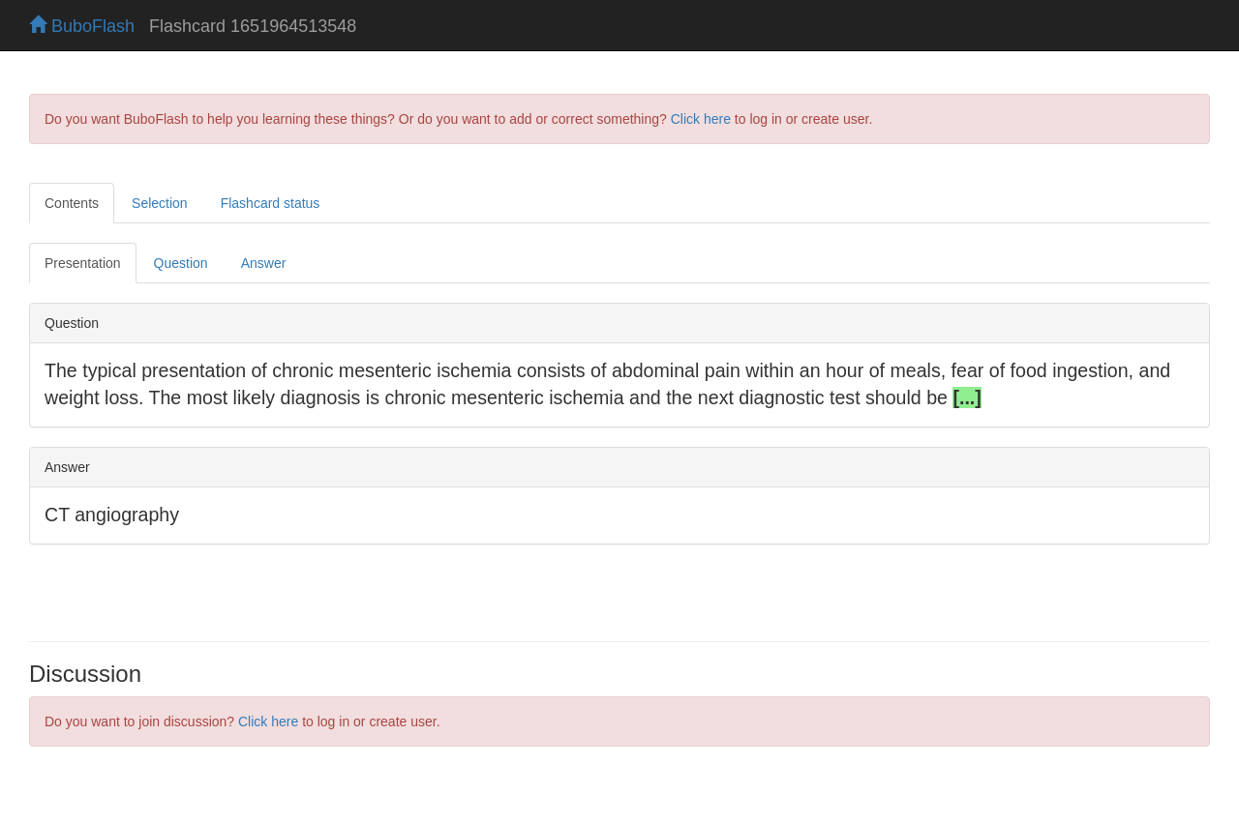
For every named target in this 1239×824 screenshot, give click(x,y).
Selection (160, 203)
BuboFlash (82, 26)
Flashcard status (270, 203)
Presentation (83, 263)
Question (181, 263)
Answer (264, 263)
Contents (72, 203)
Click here (701, 119)
